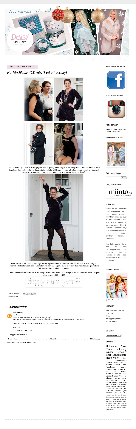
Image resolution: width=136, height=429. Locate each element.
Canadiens (110, 380)
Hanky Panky (118, 401)
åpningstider (110, 397)
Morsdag (117, 397)
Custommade (120, 360)
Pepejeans (123, 405)
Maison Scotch (113, 365)
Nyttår (16, 296)
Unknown (16, 312)
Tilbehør (124, 407)
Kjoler (124, 391)
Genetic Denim (120, 378)
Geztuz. (112, 401)
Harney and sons (119, 382)
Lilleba (114, 403)
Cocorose (123, 397)
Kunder (114, 395)
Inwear (108, 382)
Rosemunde (115, 384)
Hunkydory (120, 349)
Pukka (107, 407)
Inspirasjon (122, 388)
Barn (124, 365)
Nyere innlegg (13, 339)
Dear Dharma (120, 371)
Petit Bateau (120, 363)
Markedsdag (111, 369)
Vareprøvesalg (111, 386)
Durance (108, 399)
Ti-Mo (120, 369)
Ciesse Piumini (121, 380)
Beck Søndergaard (116, 355)
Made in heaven (113, 374)
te (112, 409)
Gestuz (109, 363)
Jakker (124, 401)
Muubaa (109, 393)
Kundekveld (109, 403)
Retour (119, 407)
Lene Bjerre (117, 399)
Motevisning (109, 405)
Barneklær (123, 393)
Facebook (109, 395)
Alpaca (119, 386)
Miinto (108, 384)
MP (125, 403)
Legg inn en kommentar (18, 335)
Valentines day (122, 395)
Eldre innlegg (95, 339)
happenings (109, 409)
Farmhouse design (116, 367)
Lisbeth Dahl (120, 403)
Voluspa (115, 388)
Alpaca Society (116, 352)
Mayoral (123, 384)
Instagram (109, 391)
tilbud (124, 386)
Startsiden (54, 339)
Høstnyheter (112, 357)
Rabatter (113, 407)
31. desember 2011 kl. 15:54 (22, 330)
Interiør (117, 391)
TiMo (124, 374)
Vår (116, 393)
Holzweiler (111, 346)
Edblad (108, 388)
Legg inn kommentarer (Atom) (26, 342)
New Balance (116, 405)
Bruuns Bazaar (112, 376)
